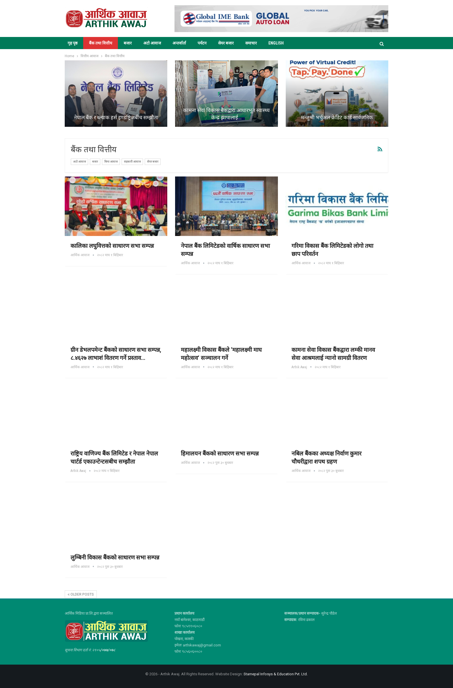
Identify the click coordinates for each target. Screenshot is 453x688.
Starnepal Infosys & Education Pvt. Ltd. (276, 674)
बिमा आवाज (111, 161)
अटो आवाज (152, 43)
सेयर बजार (226, 43)
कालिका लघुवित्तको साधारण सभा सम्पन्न (112, 245)
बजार (128, 43)
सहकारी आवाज (132, 161)
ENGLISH (276, 43)
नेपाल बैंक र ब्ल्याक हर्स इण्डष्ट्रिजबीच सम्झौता (116, 117)
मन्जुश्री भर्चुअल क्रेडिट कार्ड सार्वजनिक (337, 117)
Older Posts (81, 594)
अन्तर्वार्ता (179, 43)
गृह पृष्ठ (72, 43)
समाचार (251, 43)
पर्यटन (202, 43)
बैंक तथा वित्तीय (100, 43)
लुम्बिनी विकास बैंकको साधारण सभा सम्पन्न (114, 557)
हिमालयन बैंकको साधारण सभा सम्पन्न (220, 453)
